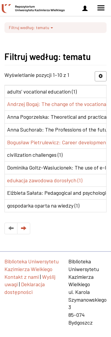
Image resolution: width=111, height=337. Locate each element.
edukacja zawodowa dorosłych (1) (44, 180)
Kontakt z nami (21, 276)
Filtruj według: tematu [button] (31, 27)
